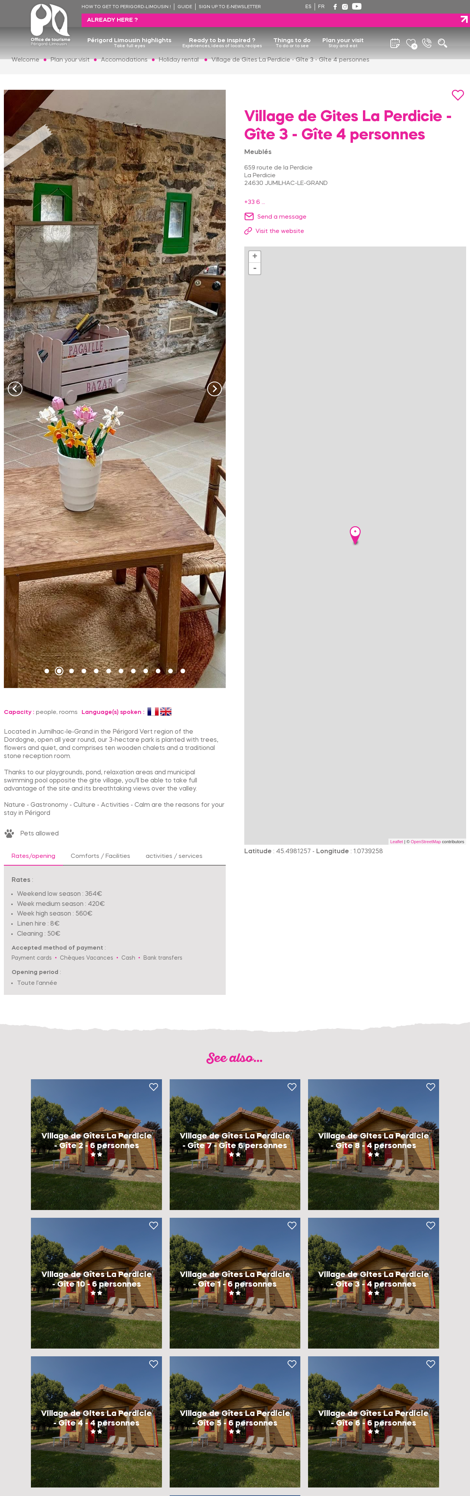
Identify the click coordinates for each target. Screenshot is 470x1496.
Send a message (282, 217)
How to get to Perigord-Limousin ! (126, 7)
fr (321, 7)
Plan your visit (343, 30)
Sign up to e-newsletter (230, 7)
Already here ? (400, 6)
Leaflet (396, 841)
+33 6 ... (254, 202)
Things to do (292, 30)
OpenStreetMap (426, 841)
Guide (184, 7)
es (308, 7)
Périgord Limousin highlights (129, 30)
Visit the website (279, 231)
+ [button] (254, 257)
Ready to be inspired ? (222, 30)
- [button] (254, 268)
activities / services (174, 856)
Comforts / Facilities (100, 856)
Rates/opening (33, 856)
